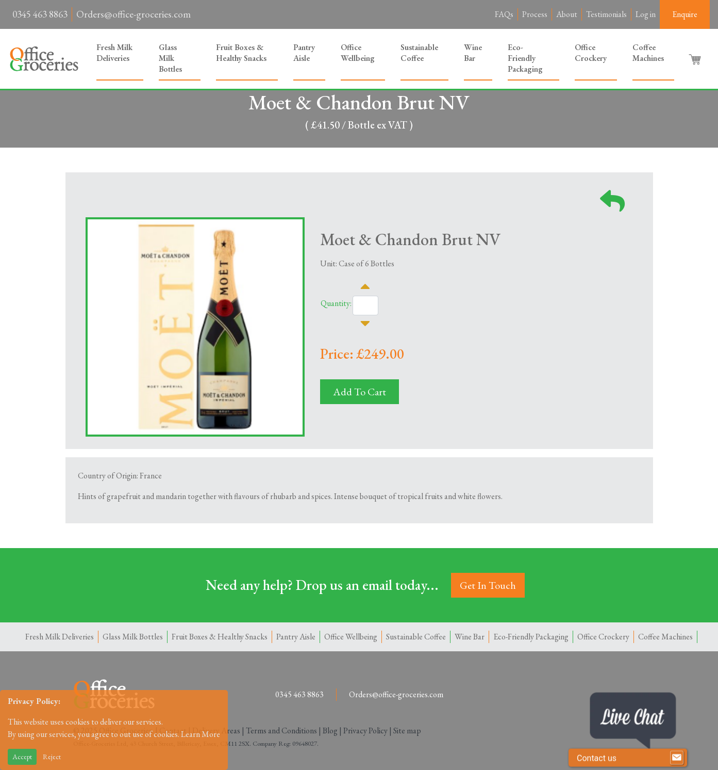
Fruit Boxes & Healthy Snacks (241, 52)
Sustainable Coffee (419, 52)
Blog (330, 730)
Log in (646, 14)
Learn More (200, 734)
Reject (52, 756)
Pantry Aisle (304, 52)
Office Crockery (591, 52)
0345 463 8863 (40, 14)
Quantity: (336, 303)
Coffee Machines (648, 52)
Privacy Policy (365, 730)
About (566, 14)
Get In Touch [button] (488, 585)
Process (534, 14)
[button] (696, 59)
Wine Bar (473, 52)
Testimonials (606, 14)
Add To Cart (359, 391)
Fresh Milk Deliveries (114, 52)
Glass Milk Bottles (170, 58)
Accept (22, 756)
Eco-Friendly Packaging (525, 58)
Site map (407, 730)
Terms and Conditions (281, 730)
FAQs (504, 14)
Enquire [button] (684, 14)
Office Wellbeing (358, 52)
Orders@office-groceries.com (133, 14)
